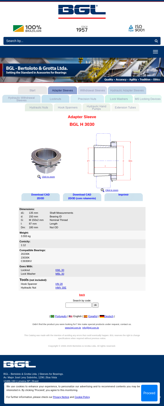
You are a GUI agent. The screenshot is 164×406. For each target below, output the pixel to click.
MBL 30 (60, 273)
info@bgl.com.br (90, 327)
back (82, 294)
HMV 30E (61, 287)
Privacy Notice (61, 397)
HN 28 (59, 284)
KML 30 (60, 270)
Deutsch (106, 316)
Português (59, 316)
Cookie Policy (82, 397)
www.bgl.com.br (73, 327)
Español (91, 316)
